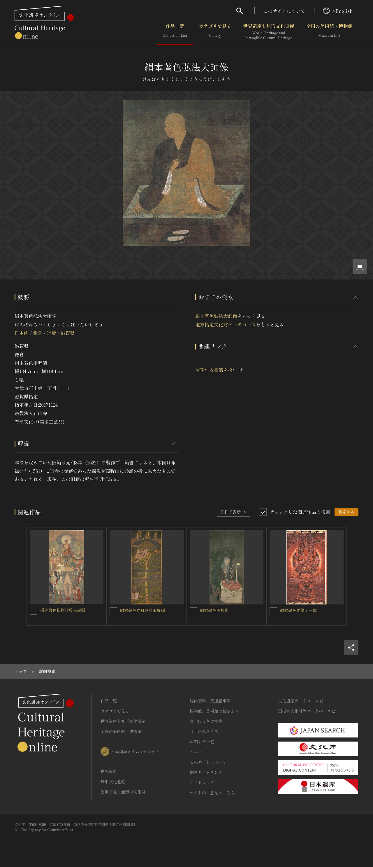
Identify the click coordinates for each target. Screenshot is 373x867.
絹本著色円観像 (214, 610)
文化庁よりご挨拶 (206, 721)
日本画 (22, 332)
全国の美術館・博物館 (329, 31)
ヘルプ (196, 752)
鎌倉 (37, 332)
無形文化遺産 (113, 781)
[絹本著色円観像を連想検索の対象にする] (193, 611)
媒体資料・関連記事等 (210, 701)
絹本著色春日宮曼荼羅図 (142, 610)
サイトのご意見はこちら (212, 793)
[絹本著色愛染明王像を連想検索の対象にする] (273, 611)
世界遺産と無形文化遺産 (268, 31)
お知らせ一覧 (202, 741)
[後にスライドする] (352, 576)
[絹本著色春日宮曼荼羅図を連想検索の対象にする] (113, 611)
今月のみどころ (204, 731)
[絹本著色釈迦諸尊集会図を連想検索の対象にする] (33, 611)
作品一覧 (175, 31)
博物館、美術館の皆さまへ (214, 711)
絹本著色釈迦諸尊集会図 (62, 610)
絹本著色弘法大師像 (216, 315)
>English (338, 10)
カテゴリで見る (215, 31)
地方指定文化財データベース (225, 324)
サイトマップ (202, 782)
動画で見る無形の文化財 (123, 792)
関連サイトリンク (206, 772)
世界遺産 (109, 771)
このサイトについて (284, 10)
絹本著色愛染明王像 (298, 610)
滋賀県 (68, 332)
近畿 (51, 332)
